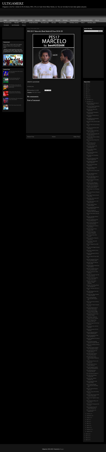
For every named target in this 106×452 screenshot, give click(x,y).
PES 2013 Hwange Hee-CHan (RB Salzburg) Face (92, 336)
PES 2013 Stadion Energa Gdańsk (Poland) (92, 205)
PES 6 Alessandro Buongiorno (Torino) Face (92, 113)
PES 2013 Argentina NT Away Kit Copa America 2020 (92, 260)
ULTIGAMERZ (13, 3)
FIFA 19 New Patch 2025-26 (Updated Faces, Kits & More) (15, 92)
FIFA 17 (83, 22)
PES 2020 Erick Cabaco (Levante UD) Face (91, 371)
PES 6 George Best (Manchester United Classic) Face (93, 208)
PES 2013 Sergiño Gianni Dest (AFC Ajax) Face (93, 131)
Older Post (76, 136)
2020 (87, 95)
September (89, 415)
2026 (87, 84)
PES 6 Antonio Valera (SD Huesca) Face (92, 242)
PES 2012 (16, 22)
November (89, 101)
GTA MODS (6, 25)
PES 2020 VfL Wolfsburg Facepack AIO (91, 376)
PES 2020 (30, 20)
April (88, 425)
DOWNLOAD (30, 86)
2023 (87, 89)
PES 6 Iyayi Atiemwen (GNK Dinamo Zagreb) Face (92, 159)
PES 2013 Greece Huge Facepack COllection (91, 232)
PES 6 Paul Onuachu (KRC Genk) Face (92, 165)
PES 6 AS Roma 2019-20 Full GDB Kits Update (92, 314)
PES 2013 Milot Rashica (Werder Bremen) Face (93, 137)
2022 (87, 91)
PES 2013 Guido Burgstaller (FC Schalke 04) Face (93, 134)
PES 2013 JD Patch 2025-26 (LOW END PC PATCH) (14, 79)
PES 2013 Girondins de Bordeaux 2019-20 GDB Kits (93, 211)
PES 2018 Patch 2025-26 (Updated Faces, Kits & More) (16, 99)
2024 (87, 88)
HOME (5, 20)
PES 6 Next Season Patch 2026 (15, 105)
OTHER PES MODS (33, 22)
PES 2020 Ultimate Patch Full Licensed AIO (92, 292)
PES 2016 (24, 22)
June (88, 421)
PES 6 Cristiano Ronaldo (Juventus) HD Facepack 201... (92, 298)
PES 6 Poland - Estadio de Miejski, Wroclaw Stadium (92, 317)
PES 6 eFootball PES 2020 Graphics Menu (92, 382)
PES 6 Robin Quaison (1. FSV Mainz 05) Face (92, 202)
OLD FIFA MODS (15, 25)
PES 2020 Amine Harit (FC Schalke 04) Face (92, 351)
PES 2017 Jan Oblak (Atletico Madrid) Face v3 (92, 217)
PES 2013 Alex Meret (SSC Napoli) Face (92, 110)
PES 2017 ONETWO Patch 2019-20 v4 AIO (92, 174)
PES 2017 (50, 20)
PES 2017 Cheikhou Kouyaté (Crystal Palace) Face (92, 220)
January (88, 431)
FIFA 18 (97, 20)
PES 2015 (54, 22)
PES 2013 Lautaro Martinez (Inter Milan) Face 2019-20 (92, 183)
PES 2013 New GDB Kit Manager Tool (91, 379)
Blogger (62, 449)
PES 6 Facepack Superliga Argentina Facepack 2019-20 (93, 342)
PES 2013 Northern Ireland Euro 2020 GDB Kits (93, 266)
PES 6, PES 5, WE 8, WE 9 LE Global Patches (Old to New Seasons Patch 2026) (12, 46)
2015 (87, 439)
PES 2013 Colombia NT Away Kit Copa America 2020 (92, 269)
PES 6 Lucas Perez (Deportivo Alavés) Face (92, 239)
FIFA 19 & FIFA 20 (74, 20)
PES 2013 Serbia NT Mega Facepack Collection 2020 (92, 311)
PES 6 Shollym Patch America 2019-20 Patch (92, 226)
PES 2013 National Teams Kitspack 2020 (92, 229)
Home (53, 136)
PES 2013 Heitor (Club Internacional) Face (91, 143)
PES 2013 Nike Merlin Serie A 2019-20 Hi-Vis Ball (92, 177)
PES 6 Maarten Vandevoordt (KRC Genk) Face (92, 162)
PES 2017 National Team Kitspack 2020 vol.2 (91, 321)
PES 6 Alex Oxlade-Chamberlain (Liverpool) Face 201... (93, 107)
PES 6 (44, 20)
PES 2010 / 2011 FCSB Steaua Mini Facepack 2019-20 (93, 186)
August (88, 417)
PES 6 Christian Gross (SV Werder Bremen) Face (92, 408)
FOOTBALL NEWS (92, 22)
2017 (87, 435)
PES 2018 (58, 20)
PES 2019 (37, 20)
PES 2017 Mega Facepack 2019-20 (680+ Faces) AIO (93, 395)
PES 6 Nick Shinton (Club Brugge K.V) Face (92, 168)
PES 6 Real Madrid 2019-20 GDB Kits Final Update (92, 308)
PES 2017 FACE (36, 92)
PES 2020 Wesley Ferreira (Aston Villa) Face (92, 365)
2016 (87, 437)
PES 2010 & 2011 (7, 22)
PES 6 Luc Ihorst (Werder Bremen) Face (92, 150)
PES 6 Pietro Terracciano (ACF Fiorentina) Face (93, 199)
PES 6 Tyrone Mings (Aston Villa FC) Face (92, 153)
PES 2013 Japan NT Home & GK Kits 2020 (92, 263)
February (89, 429)
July (88, 419)
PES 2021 (23, 20)
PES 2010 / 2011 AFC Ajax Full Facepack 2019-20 (93, 275)
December (89, 99)
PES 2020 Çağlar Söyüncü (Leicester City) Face (92, 354)
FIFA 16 (23, 25)
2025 (87, 86)
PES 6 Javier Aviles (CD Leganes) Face (91, 411)
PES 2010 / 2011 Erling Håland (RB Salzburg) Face (93, 286)
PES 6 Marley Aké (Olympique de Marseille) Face (93, 119)
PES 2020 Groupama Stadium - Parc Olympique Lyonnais (93, 348)
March (88, 427)
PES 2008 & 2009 (45, 22)
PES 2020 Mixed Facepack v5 (92, 373)
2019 (87, 97)
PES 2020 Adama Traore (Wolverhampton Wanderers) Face (93, 358)
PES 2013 (65, 20)
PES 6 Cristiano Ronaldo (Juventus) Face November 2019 (92, 385)
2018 (87, 433)
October (88, 413)
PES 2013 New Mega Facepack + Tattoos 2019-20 (93, 295)
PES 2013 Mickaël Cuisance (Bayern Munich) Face (92, 333)
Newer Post (30, 136)
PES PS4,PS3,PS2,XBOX (86, 20)
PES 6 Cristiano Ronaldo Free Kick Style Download (92, 223)
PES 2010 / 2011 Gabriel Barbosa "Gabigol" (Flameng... (91, 282)
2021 (87, 93)
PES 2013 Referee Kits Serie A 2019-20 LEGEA (93, 104)
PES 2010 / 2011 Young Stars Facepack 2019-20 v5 (92, 278)
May (88, 423)
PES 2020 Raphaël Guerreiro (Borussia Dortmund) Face (92, 368)
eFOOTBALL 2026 (14, 20)
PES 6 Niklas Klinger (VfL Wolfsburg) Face (92, 147)
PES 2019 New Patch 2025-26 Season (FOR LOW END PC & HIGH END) (15, 86)
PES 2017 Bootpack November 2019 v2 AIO (93, 180)
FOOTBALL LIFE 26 (74, 22)
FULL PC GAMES (63, 22)
